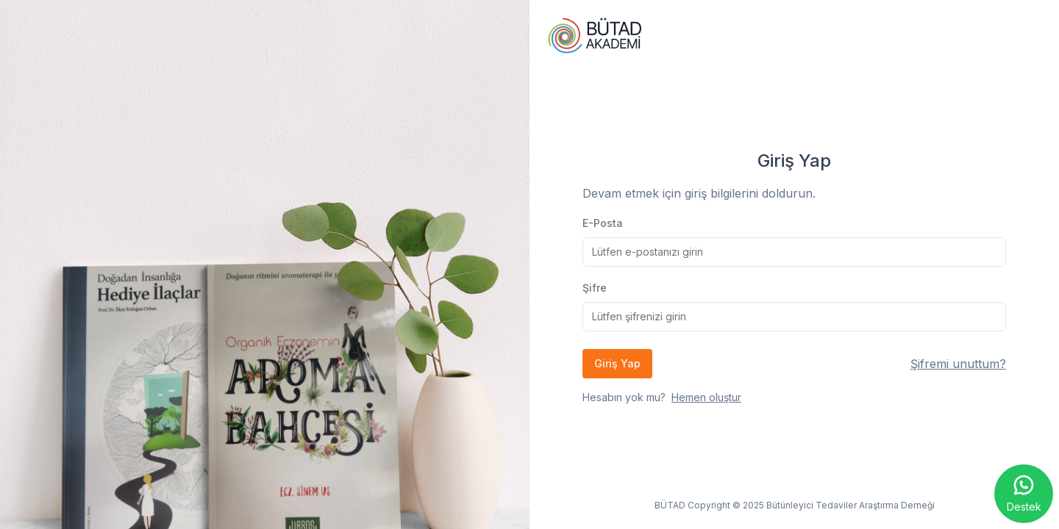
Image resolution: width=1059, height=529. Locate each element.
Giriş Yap (617, 363)
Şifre (594, 287)
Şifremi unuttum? (958, 363)
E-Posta (602, 223)
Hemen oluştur (706, 397)
